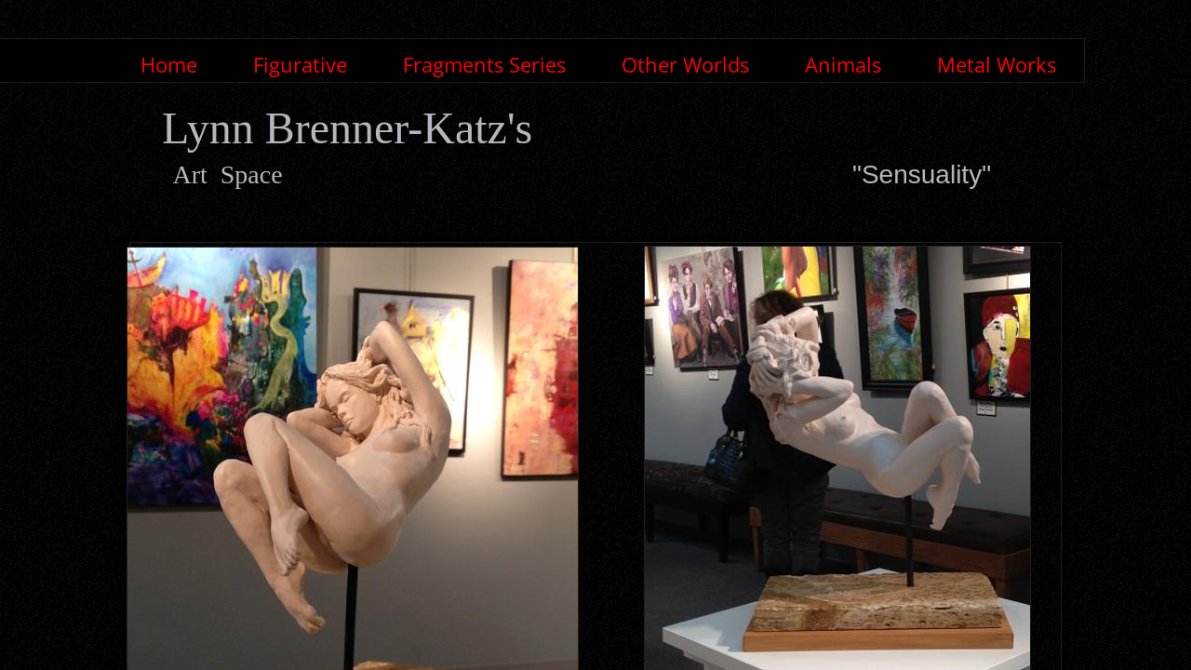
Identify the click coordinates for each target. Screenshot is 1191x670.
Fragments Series (484, 64)
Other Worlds (685, 64)
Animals (843, 64)
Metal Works (996, 64)
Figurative (300, 64)
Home (169, 64)
